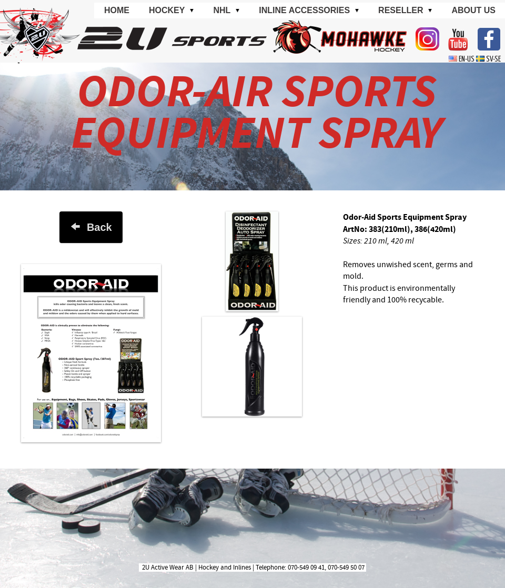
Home (116, 10)
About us (473, 10)
